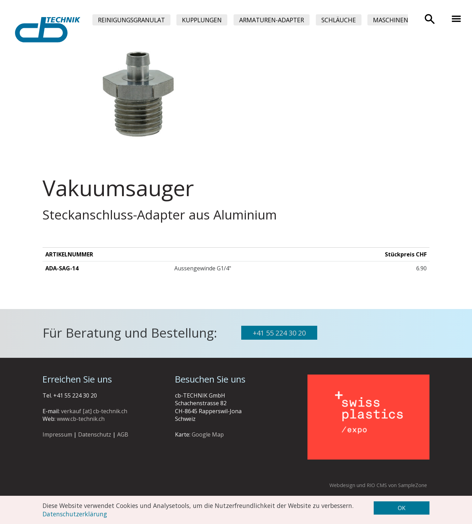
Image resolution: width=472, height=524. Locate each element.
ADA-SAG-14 (61, 268)
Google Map (208, 434)
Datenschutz (94, 434)
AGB (122, 434)
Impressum (57, 434)
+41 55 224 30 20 (279, 333)
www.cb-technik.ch (81, 419)
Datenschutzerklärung (75, 514)
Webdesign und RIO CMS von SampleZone (378, 485)
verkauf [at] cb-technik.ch (94, 411)
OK (401, 508)
